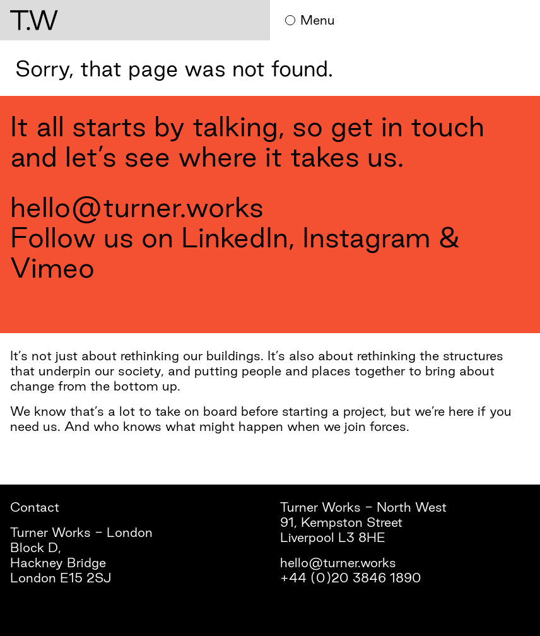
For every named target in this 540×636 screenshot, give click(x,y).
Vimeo (52, 267)
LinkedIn (234, 236)
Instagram (366, 236)
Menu (310, 20)
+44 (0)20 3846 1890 (350, 577)
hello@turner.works (137, 206)
